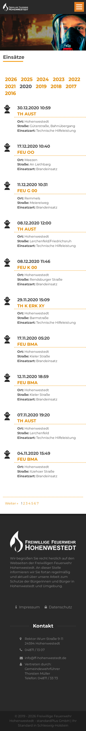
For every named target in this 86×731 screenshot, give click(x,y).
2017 (71, 86)
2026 (11, 79)
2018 (56, 86)
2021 (10, 86)
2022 (74, 79)
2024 (43, 79)
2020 (26, 86)
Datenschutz (58, 607)
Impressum (27, 607)
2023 (58, 79)
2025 (27, 79)
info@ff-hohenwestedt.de (45, 658)
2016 (10, 93)
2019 (41, 86)
